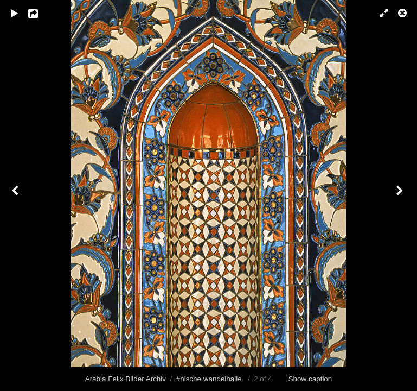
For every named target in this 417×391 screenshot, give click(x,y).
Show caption (310, 379)
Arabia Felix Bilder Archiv (125, 379)
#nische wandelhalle (209, 379)
